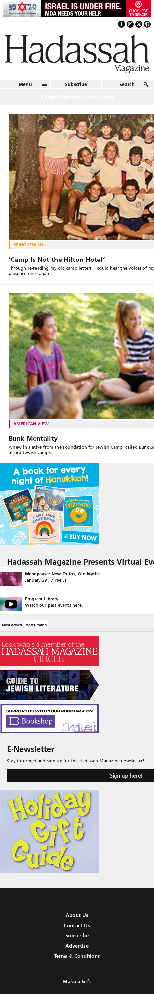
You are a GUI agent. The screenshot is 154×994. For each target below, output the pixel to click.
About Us (77, 915)
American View (31, 423)
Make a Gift (77, 981)
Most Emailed (35, 625)
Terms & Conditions (77, 956)
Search (127, 84)
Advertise (77, 946)
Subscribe (76, 84)
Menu (25, 84)
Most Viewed (12, 625)
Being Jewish (28, 244)
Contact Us (77, 925)
